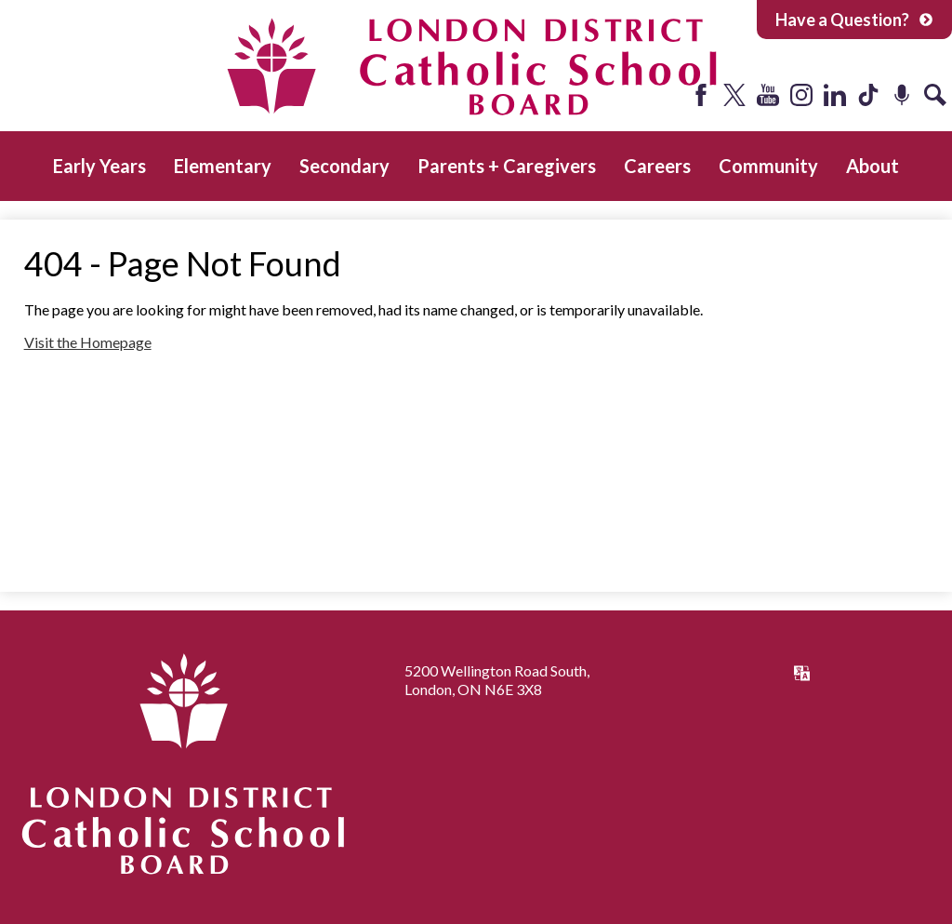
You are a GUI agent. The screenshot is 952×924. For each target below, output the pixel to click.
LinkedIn (835, 95)
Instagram (801, 95)
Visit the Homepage (88, 342)
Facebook (701, 95)
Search (935, 95)
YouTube (768, 95)
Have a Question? (854, 19)
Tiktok (868, 95)
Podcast (902, 95)
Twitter (734, 95)
